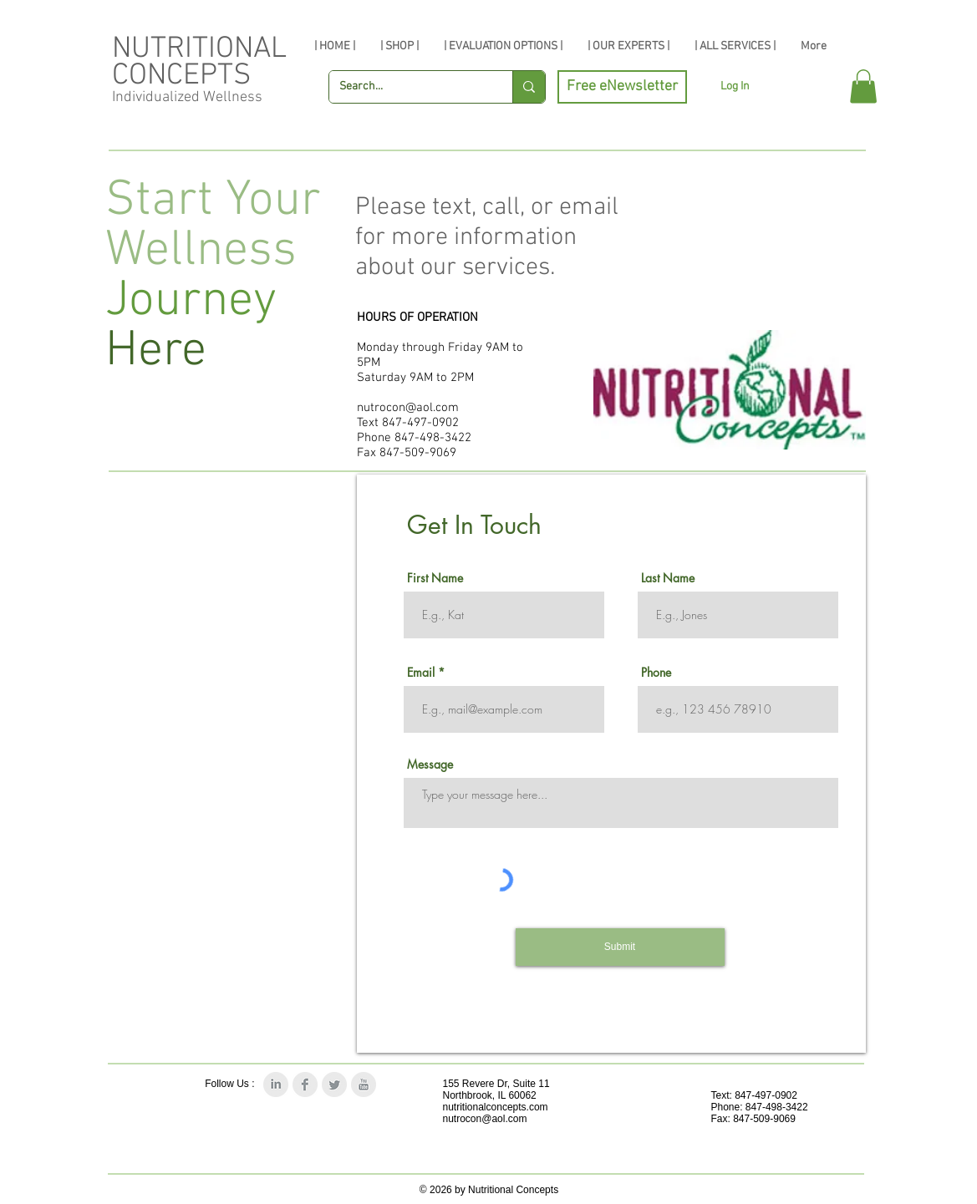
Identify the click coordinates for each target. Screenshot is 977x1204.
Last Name (668, 578)
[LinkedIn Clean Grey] (275, 1084)
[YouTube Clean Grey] (363, 1084)
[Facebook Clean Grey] (305, 1084)
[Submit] (620, 947)
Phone (656, 672)
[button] (863, 86)
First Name (435, 578)
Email (421, 672)
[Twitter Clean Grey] (334, 1084)
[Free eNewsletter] (622, 87)
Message (430, 764)
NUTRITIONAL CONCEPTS (199, 62)
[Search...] (408, 87)
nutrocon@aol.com (408, 407)
